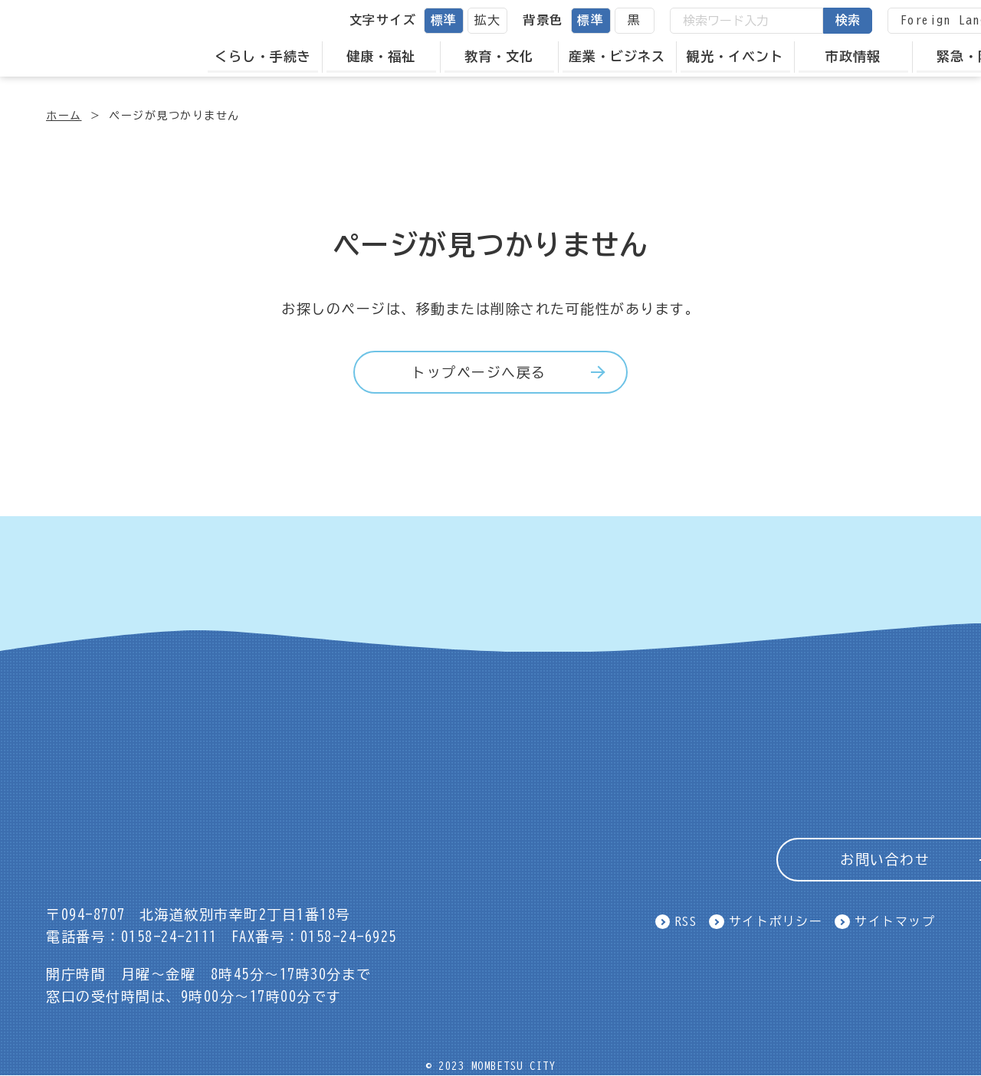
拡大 (490, 20)
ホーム (64, 115)
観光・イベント (739, 56)
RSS (686, 921)
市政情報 (856, 56)
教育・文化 (502, 56)
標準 (447, 20)
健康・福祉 (384, 56)
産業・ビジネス (621, 56)
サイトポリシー (776, 921)
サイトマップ (895, 921)
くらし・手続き (266, 56)
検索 (850, 20)
